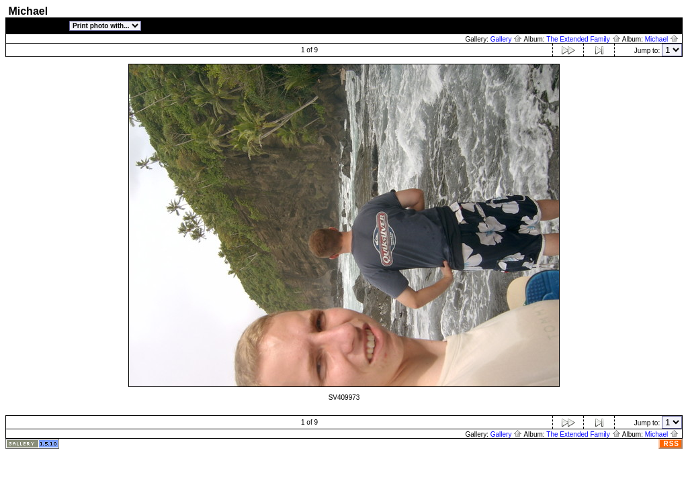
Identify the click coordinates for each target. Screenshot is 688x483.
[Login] (667, 27)
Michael (662, 39)
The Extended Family (583, 39)
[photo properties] (38, 27)
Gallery (506, 39)
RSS (671, 443)
